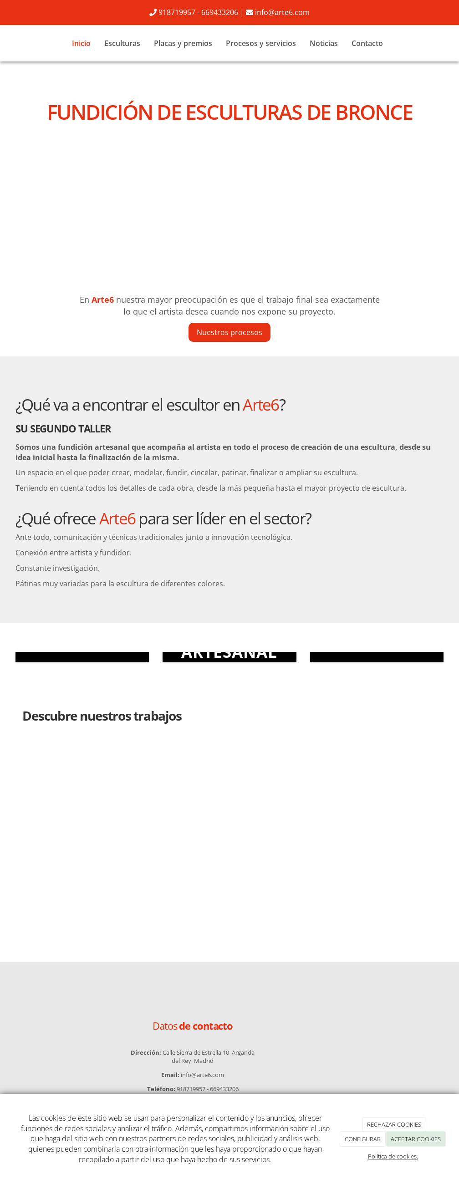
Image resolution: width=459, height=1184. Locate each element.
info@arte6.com (282, 12)
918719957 (176, 12)
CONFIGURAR (363, 1139)
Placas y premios (183, 43)
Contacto (367, 43)
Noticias (324, 43)
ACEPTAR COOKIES (416, 1139)
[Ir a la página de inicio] (13, 43)
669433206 (219, 12)
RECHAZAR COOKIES (394, 1124)
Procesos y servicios (261, 43)
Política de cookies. (393, 1156)
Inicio (81, 43)
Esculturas (122, 43)
